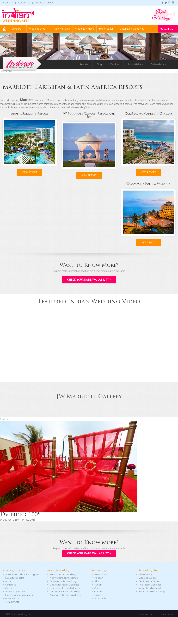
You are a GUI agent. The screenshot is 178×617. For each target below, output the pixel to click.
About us (9, 581)
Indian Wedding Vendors (151, 588)
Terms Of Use (12, 602)
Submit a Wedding (14, 578)
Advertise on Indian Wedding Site (22, 574)
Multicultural (101, 574)
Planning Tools (61, 28)
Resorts (84, 64)
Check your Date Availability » (89, 279)
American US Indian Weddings (65, 595)
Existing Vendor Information (19, 595)
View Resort (29, 172)
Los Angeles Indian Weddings (65, 591)
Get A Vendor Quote (149, 581)
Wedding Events (147, 578)
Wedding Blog (38, 28)
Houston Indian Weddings (63, 574)
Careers (9, 588)
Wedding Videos (84, 28)
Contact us (10, 585)
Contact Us (24, 2)
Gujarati (98, 588)
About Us (8, 2)
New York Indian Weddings (64, 578)
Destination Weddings (132, 28)
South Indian (100, 598)
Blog (99, 64)
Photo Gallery (106, 28)
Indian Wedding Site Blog (152, 591)
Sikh (96, 581)
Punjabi (98, 585)
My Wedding (168, 28)
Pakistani (98, 578)
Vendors (18, 28)
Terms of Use (146, 614)
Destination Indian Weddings (64, 585)
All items (4, 419)
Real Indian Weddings (150, 585)
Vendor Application (15, 591)
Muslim (98, 595)
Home (4, 28)
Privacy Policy (12, 598)
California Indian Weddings (63, 581)
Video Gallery (158, 64)
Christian (98, 591)
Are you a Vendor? (44, 2)
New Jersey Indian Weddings (64, 588)
